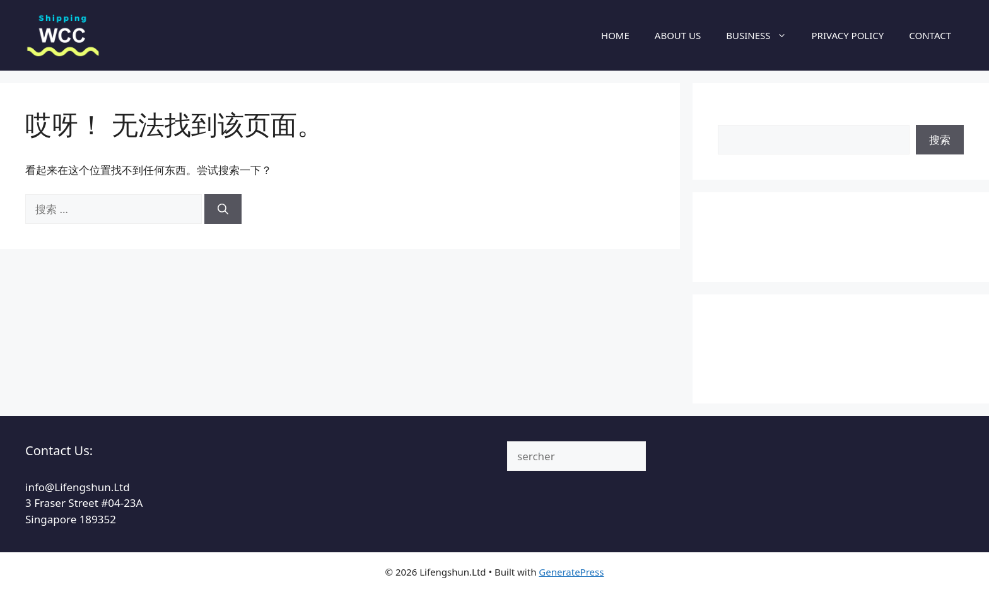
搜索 (728, 116)
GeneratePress (571, 572)
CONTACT (930, 35)
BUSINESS (762, 35)
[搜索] (223, 209)
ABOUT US (678, 35)
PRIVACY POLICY (848, 35)
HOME (615, 35)
